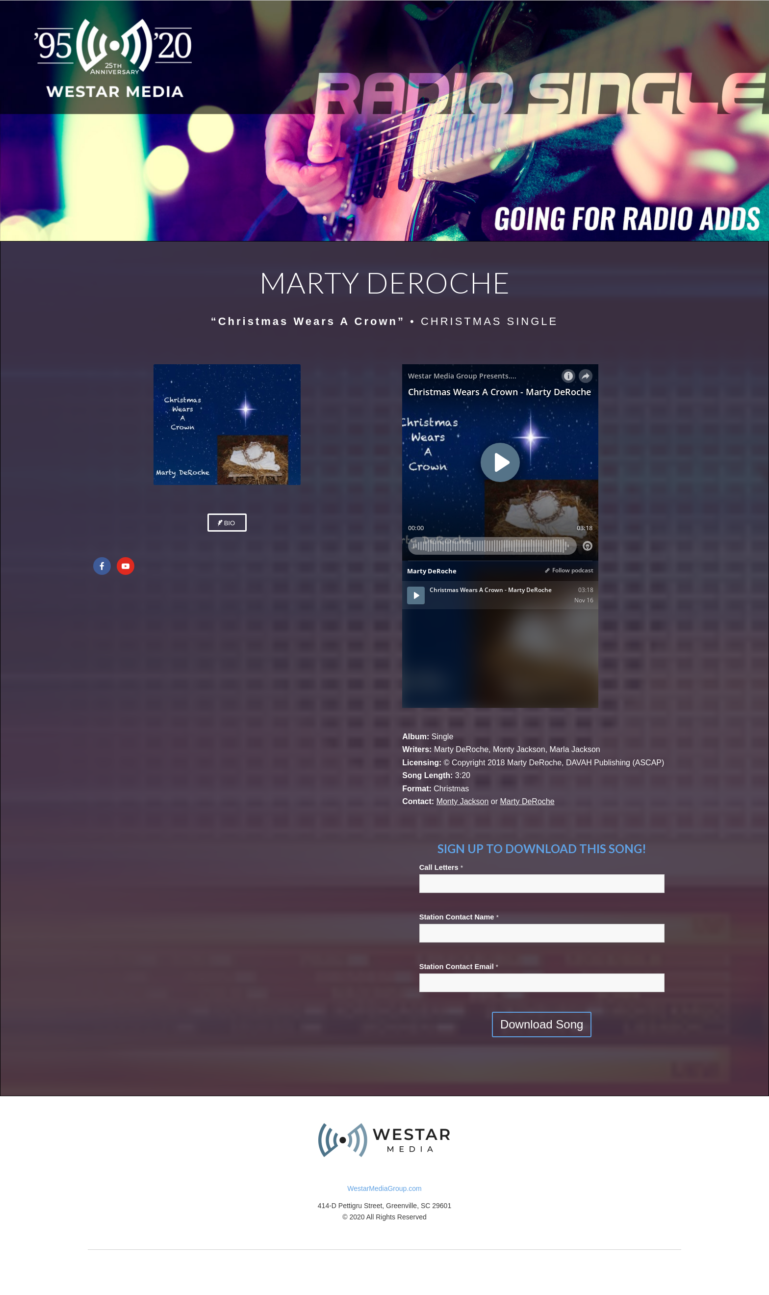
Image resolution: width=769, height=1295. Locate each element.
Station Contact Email (458, 967)
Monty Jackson (462, 801)
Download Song (541, 1024)
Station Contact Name (459, 917)
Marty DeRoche (527, 801)
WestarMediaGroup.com (384, 1188)
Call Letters (441, 867)
